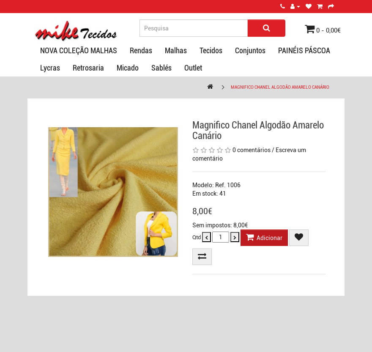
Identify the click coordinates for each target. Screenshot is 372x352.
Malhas (176, 50)
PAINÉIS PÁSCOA (304, 50)
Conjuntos (250, 50)
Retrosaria (88, 67)
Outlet (193, 67)
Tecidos (211, 50)
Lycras (50, 67)
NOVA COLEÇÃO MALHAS (78, 50)
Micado (128, 67)
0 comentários (251, 150)
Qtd (196, 237)
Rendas (141, 50)
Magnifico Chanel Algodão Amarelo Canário (280, 87)
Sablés (161, 67)
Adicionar (264, 237)
